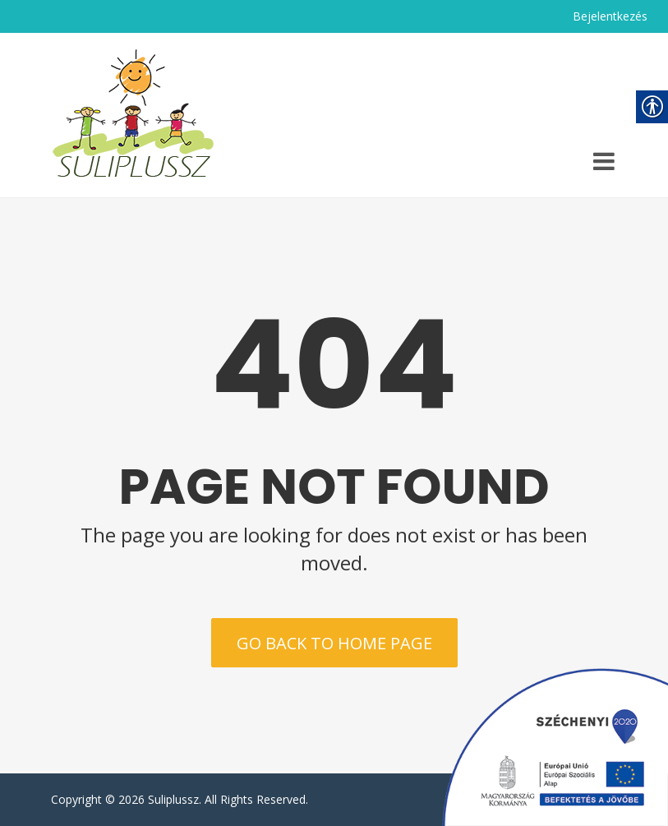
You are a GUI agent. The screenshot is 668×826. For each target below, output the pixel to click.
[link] (133, 115)
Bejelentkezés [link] (610, 16)
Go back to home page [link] (334, 643)
